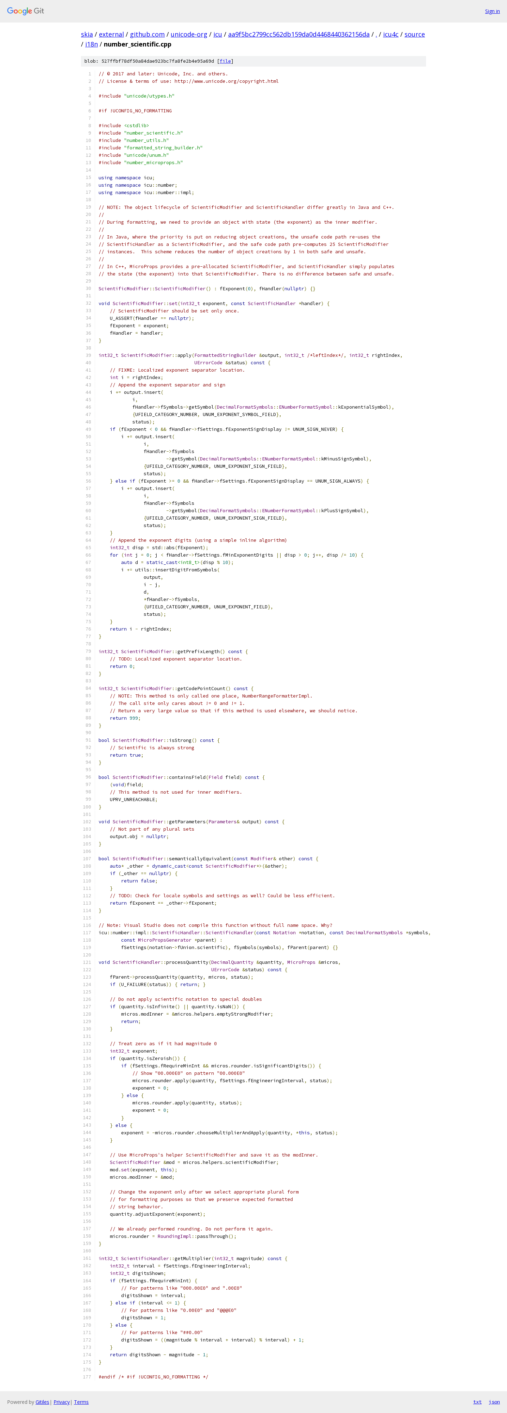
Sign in (492, 11)
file (225, 61)
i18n (91, 44)
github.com (147, 34)
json (494, 1402)
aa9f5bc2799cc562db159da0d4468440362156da (299, 34)
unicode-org (189, 34)
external (111, 34)
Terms (81, 1402)
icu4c (391, 34)
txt (477, 1402)
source (415, 34)
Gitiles (42, 1402)
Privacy (62, 1402)
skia (87, 34)
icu (217, 34)
